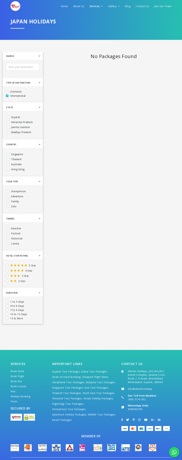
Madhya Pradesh (21, 132)
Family (15, 201)
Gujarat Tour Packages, (66, 361)
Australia (16, 164)
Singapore (17, 154)
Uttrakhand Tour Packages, (68, 372)
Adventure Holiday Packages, (69, 404)
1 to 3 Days (17, 301)
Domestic (16, 91)
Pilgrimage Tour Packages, (68, 393)
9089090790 (135, 399)
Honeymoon (18, 191)
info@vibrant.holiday (140, 378)
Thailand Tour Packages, (67, 382)
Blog (127, 6)
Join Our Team (163, 6)
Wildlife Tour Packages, (102, 404)
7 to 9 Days (17, 310)
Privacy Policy (163, 453)
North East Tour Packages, (99, 382)
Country (11, 144)
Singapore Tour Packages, (68, 377)
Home (64, 6)
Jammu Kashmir (20, 127)
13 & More (16, 318)
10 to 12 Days (18, 314)
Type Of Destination (18, 82)
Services (96, 6)
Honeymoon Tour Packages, (69, 399)
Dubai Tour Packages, (94, 361)
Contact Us (142, 6)
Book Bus (16, 371)
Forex (14, 391)
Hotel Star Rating (17, 255)
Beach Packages (62, 409)
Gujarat (15, 117)
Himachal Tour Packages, (67, 388)
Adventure (17, 196)
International (18, 95)
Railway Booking (20, 386)
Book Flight (17, 366)
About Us (78, 6)
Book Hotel (17, 361)
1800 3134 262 (137, 389)
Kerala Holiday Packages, (98, 388)
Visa (13, 381)
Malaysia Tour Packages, (101, 372)
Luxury (15, 243)
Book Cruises (18, 376)
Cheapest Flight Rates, (95, 366)
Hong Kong (18, 169)
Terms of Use (142, 453)
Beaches (16, 228)
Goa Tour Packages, (96, 377)
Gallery (114, 6)
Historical (16, 238)
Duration (11, 292)
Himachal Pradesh (22, 122)
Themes (10, 218)
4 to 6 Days (17, 305)
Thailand (16, 159)
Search (10, 56)
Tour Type (12, 181)
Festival (15, 233)
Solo (13, 206)
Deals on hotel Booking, (66, 366)
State (9, 107)
